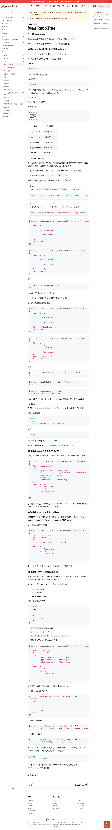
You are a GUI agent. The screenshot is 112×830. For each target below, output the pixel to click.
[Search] (104, 6)
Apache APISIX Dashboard (10, 39)
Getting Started (7, 17)
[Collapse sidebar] (13, 788)
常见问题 (5, 49)
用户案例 (52, 6)
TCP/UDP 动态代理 (9, 68)
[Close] (110, 1)
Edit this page (34, 775)
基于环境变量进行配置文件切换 (13, 104)
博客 (46, 6)
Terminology (6, 30)
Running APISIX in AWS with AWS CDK (14, 94)
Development (6, 42)
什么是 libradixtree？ (98, 12)
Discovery (7, 55)
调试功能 (6, 101)
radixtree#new (54, 456)
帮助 (63, 6)
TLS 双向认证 (8, 98)
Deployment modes (8, 46)
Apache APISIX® (36, 6)
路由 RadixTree (8, 64)
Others (4, 52)
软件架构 (5, 24)
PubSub (6, 58)
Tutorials (4, 27)
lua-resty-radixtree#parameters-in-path (60, 446)
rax (47, 54)
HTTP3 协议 (7, 110)
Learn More (76, 1)
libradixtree (32, 39)
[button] (94, 6)
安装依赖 (6, 87)
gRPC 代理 (7, 71)
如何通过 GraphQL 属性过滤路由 (101, 28)
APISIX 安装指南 (7, 20)
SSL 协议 (6, 107)
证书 (5, 77)
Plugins (4, 33)
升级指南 (5, 117)
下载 (58, 6)
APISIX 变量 (7, 90)
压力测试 (6, 83)
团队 (68, 6)
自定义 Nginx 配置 (9, 74)
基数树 (71, 39)
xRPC (5, 61)
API (3, 36)
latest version (58, 18)
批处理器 (6, 80)
